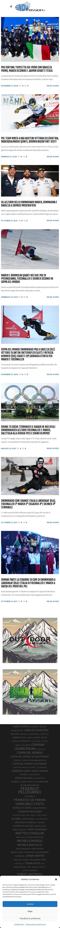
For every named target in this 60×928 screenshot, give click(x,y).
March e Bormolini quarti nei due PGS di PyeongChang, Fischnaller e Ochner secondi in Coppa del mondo (27, 279)
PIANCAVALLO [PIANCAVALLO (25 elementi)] (19, 863)
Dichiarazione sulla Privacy (36, 924)
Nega (30, 911)
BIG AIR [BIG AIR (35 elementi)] (44, 737)
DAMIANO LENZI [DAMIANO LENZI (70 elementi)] (21, 770)
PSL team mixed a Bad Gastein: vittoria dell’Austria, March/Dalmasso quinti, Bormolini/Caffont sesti (30, 140)
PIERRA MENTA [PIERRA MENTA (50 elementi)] (33, 863)
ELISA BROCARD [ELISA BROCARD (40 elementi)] (41, 781)
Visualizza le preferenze (30, 918)
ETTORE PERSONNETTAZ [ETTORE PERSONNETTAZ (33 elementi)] (29, 785)
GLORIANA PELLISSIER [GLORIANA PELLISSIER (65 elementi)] (30, 811)
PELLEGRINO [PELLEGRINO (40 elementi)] (35, 860)
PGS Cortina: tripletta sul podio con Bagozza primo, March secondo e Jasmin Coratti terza (26, 69)
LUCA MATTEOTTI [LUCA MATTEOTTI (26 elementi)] (42, 819)
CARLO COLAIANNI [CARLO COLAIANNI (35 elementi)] (22, 745)
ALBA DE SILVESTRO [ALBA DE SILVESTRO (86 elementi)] (36, 730)
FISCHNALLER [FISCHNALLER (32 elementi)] (30, 796)
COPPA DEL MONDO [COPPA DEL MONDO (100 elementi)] (30, 752)
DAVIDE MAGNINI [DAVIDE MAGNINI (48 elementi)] (39, 771)
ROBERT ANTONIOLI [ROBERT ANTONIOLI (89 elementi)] (29, 873)
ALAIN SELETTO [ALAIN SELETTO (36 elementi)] (17, 730)
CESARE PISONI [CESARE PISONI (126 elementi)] (24, 748)
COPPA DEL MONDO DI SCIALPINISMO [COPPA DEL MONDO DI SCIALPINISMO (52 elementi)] (30, 756)
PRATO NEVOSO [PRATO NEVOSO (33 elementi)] (20, 867)
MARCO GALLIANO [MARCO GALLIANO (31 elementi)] (19, 830)
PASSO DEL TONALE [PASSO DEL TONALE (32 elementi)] (21, 860)
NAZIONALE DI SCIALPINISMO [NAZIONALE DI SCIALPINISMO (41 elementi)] (36, 852)
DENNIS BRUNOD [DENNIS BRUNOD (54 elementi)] (24, 778)
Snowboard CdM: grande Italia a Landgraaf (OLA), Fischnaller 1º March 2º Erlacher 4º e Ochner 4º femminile (28, 504)
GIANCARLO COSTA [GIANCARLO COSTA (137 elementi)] (29, 803)
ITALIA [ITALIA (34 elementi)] (32, 815)
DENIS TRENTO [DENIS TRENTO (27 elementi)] (34, 774)
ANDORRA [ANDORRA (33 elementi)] (15, 734)
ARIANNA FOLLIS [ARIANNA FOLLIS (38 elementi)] (19, 737)
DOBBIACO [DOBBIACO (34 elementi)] (15, 782)
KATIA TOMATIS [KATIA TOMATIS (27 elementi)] (41, 815)
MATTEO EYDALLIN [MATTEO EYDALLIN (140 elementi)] (30, 833)
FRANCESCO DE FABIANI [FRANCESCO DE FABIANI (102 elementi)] (30, 799)
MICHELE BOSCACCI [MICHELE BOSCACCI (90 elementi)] (29, 844)
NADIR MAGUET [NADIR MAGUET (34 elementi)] (37, 849)
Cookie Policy (19, 924)
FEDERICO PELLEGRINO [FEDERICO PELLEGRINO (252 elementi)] (29, 790)
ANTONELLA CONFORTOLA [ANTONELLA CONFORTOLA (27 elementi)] (29, 734)
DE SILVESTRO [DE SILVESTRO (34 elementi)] (39, 778)
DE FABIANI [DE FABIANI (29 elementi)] (24, 774)
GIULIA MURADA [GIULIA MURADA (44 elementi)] (39, 808)
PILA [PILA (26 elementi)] (43, 863)
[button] (56, 879)
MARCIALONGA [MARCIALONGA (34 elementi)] (40, 826)
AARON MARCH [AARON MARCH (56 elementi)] (21, 726)
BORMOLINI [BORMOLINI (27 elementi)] (16, 741)
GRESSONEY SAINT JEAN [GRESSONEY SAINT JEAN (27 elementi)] (20, 815)
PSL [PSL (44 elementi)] (29, 867)
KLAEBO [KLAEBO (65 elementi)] (16, 818)
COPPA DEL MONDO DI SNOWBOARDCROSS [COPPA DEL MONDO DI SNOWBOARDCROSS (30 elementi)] (29, 760)
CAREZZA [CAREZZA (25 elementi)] (45, 741)
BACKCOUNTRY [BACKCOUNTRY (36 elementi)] (34, 737)
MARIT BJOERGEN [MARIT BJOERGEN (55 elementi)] (37, 829)
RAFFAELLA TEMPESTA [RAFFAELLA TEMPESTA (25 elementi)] (29, 870)
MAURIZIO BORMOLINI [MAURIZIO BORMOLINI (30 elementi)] (35, 837)
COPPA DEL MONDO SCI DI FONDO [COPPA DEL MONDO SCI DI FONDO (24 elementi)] (24, 767)
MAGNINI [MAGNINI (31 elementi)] (41, 822)
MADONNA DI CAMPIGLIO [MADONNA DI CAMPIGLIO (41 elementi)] (26, 822)
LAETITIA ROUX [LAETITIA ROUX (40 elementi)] (28, 819)
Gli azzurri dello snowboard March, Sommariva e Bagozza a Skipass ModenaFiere (29, 203)
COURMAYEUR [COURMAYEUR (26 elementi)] (42, 767)
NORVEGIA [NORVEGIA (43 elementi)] (20, 856)
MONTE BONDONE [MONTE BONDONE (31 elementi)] (23, 849)
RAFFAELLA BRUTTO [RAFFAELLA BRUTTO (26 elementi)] (39, 867)
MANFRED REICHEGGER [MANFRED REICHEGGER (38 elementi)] (23, 826)
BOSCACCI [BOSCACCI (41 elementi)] (25, 741)
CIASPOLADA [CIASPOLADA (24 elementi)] (40, 749)
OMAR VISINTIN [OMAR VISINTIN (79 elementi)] (35, 855)
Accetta (30, 904)
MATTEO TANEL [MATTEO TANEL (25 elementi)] (21, 837)
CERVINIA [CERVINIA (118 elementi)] (37, 744)
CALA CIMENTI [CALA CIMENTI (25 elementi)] (36, 741)
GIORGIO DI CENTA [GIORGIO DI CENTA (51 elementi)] (21, 807)
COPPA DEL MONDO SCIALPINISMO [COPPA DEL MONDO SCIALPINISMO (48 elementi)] (30, 764)
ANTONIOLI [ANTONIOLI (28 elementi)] (44, 734)
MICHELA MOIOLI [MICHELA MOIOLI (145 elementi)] (29, 840)
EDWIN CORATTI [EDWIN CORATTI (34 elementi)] (27, 782)
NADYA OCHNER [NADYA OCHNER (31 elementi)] (17, 852)
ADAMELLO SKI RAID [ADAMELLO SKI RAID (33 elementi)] (38, 727)
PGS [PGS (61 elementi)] (44, 859)
